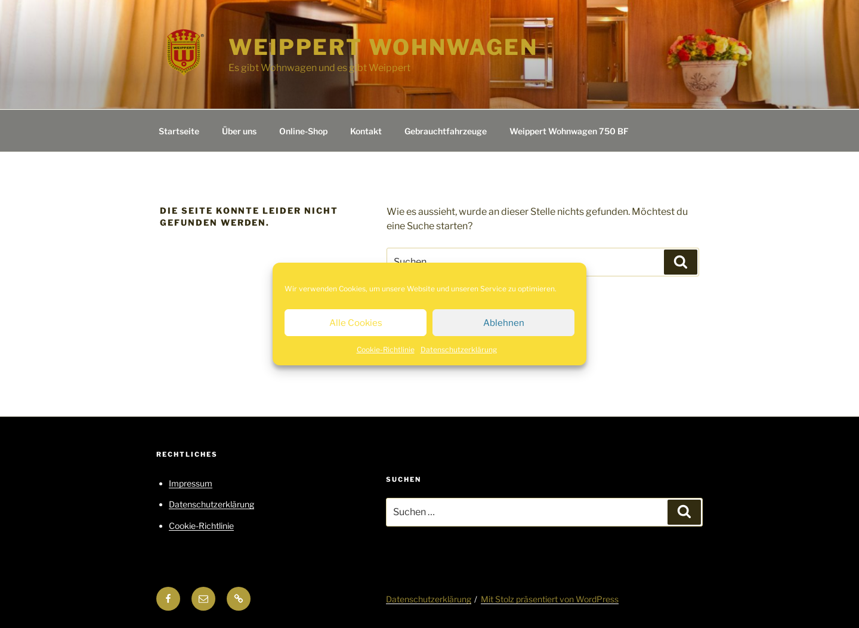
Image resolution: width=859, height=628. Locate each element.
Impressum (190, 483)
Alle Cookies (355, 323)
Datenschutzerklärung (459, 349)
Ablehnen (503, 323)
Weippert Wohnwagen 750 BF (569, 131)
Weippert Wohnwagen (383, 47)
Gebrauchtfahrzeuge (445, 131)
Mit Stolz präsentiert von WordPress (550, 599)
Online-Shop (303, 131)
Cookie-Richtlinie (386, 349)
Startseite (179, 131)
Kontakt (366, 131)
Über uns (239, 131)
